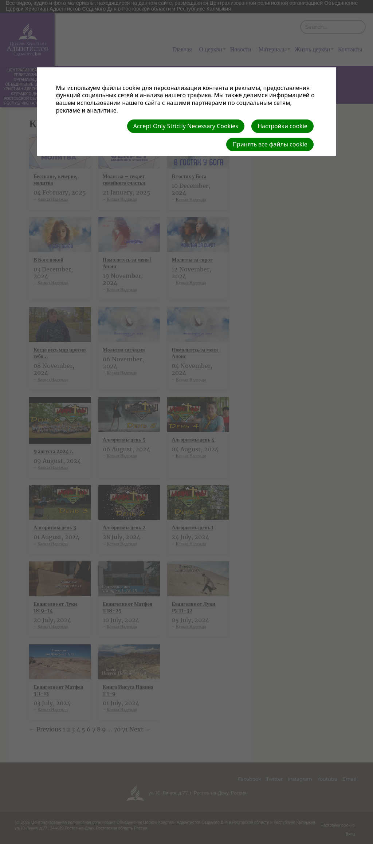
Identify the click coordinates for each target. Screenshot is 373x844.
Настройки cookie (282, 126)
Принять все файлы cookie (269, 144)
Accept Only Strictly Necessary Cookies (185, 126)
